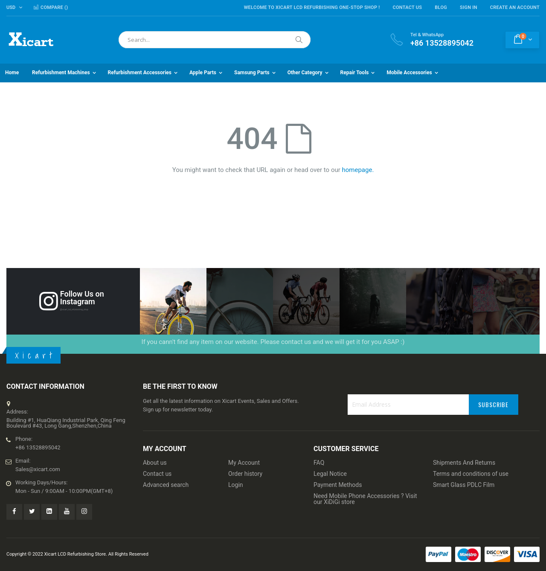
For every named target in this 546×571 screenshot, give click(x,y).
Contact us (157, 473)
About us (155, 462)
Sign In (468, 7)
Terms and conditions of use (470, 473)
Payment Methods (338, 484)
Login (235, 484)
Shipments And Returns (464, 462)
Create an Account (515, 7)
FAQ (319, 462)
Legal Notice (330, 473)
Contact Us (407, 7)
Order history (245, 473)
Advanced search (166, 484)
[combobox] (215, 39)
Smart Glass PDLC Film (463, 484)
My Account (244, 462)
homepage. (358, 170)
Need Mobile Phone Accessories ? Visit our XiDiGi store (365, 498)
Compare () (50, 7)
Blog (441, 7)
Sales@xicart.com (37, 469)
